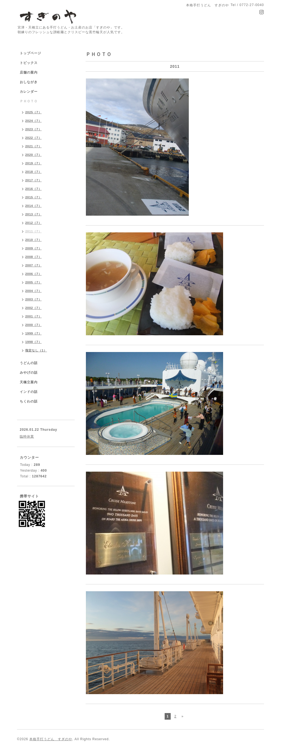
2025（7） (33, 112)
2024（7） (33, 120)
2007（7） (33, 265)
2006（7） (33, 273)
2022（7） (33, 137)
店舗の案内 (29, 72)
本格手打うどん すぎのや (50, 739)
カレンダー (29, 92)
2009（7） (33, 248)
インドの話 (30, 392)
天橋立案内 (29, 382)
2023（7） (33, 129)
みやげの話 (29, 373)
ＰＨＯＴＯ (29, 101)
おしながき (29, 82)
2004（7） (33, 290)
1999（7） (33, 333)
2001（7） (33, 316)
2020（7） (33, 154)
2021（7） (33, 146)
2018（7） (33, 171)
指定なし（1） (36, 350)
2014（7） (33, 205)
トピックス (29, 63)
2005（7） (33, 282)
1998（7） (33, 341)
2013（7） (33, 214)
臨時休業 (27, 436)
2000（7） (33, 324)
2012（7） (33, 222)
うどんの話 (29, 363)
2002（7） (33, 307)
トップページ (30, 53)
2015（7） (33, 197)
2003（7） (33, 299)
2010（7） (33, 239)
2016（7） (33, 188)
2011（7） (33, 231)
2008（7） (33, 256)
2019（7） (33, 163)
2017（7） (33, 180)
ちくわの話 (29, 401)
